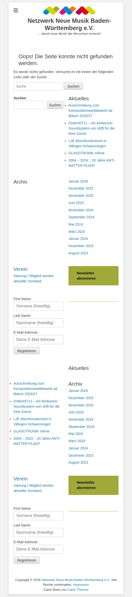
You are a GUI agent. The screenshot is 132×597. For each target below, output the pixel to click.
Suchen (20, 98)
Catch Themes (78, 589)
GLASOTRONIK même (86, 153)
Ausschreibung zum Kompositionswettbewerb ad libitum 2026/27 (90, 110)
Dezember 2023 (81, 246)
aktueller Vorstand (28, 281)
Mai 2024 (75, 224)
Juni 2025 (76, 203)
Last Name (22, 316)
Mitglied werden (41, 276)
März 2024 (76, 232)
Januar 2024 (78, 239)
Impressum (81, 584)
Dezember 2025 (81, 188)
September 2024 (81, 217)
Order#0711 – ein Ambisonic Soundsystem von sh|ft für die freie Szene (91, 128)
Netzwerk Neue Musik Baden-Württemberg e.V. (69, 24)
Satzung (20, 276)
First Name (22, 299)
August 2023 (78, 253)
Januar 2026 (78, 181)
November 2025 (81, 196)
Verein (21, 269)
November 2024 (81, 210)
